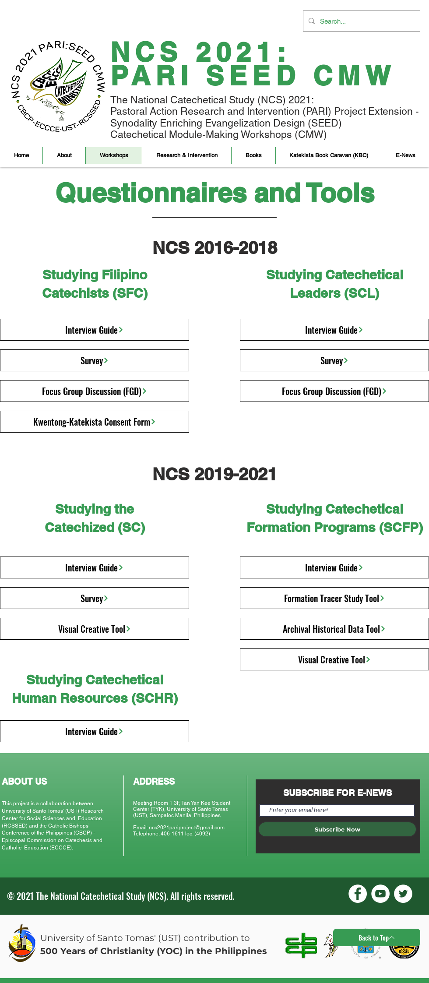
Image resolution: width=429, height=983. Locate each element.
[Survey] (94, 360)
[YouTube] (380, 893)
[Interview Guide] (94, 330)
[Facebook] (357, 893)
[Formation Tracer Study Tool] (334, 598)
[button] (63, 155)
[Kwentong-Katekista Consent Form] (94, 422)
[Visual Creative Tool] (94, 629)
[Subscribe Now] (337, 829)
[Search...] (360, 21)
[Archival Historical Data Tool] (334, 629)
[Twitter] (403, 893)
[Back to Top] (376, 937)
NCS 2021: (200, 52)
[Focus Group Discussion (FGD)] (94, 391)
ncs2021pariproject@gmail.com (187, 827)
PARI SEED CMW (253, 76)
